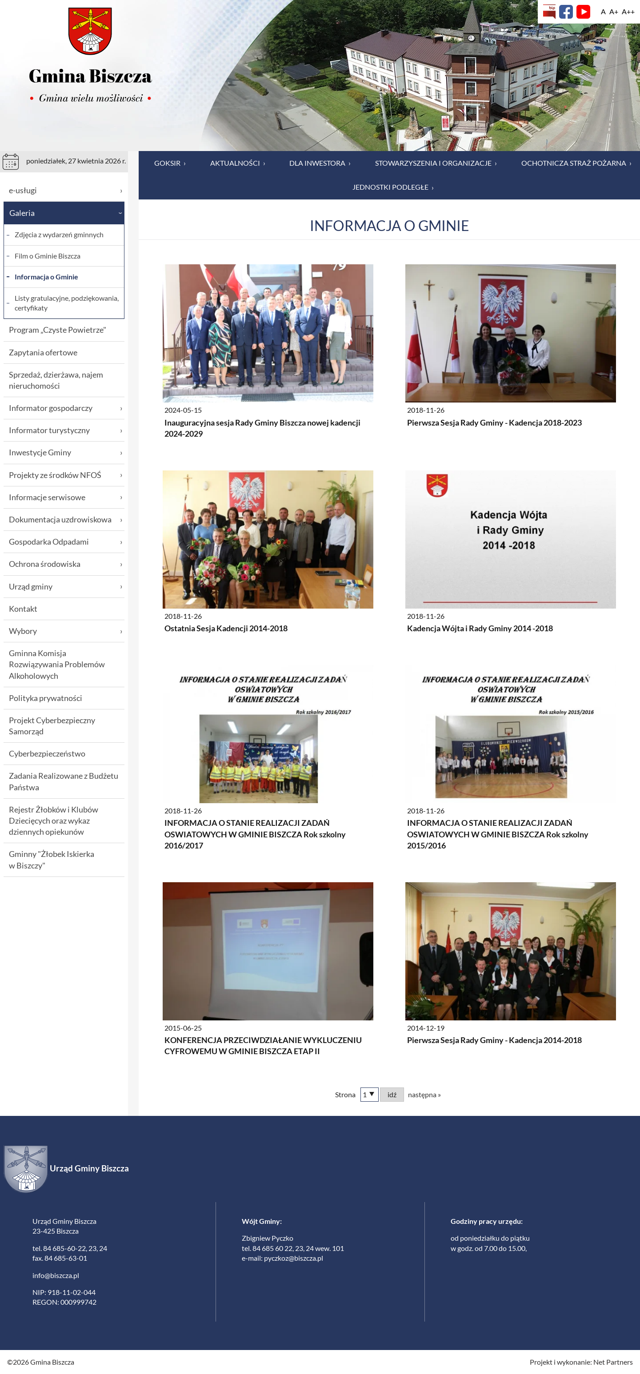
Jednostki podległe (393, 187)
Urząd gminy (66, 586)
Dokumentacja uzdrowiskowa (66, 519)
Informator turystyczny (66, 430)
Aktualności (237, 163)
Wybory (66, 631)
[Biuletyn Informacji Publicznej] (549, 11)
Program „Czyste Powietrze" (57, 330)
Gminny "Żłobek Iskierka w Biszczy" (51, 859)
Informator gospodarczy (66, 408)
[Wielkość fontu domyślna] (603, 11)
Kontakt (23, 608)
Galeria (66, 213)
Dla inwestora (320, 163)
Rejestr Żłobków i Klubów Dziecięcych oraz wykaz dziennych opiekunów (53, 820)
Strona (345, 1094)
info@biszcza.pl (55, 1275)
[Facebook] (566, 12)
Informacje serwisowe (66, 497)
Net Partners (613, 1362)
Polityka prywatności (45, 698)
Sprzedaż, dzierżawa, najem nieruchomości (56, 380)
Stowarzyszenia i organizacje (436, 163)
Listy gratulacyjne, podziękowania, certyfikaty (67, 303)
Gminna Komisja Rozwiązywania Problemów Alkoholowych (57, 664)
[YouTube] (583, 12)
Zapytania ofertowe (43, 352)
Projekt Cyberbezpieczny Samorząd (52, 725)
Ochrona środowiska (66, 564)
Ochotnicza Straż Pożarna (576, 163)
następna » (424, 1094)
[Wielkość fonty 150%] (613, 11)
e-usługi (66, 190)
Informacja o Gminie (46, 276)
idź (392, 1094)
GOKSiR (170, 163)
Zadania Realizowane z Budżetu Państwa (63, 781)
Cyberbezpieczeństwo (47, 753)
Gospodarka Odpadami (66, 541)
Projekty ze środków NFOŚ (66, 475)
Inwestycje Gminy (66, 452)
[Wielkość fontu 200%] (628, 11)
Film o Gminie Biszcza (47, 255)
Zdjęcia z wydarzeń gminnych (59, 234)
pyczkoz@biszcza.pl (293, 1258)
